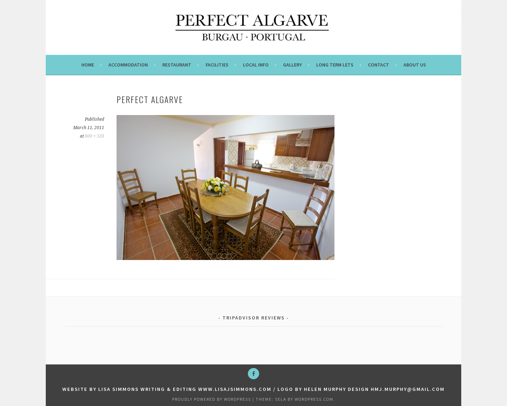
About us (414, 65)
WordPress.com (314, 399)
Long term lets (334, 65)
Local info (256, 65)
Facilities (217, 65)
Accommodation (128, 65)
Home (87, 65)
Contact (378, 65)
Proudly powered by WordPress (211, 399)
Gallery (292, 65)
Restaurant (176, 65)
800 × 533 (94, 136)
